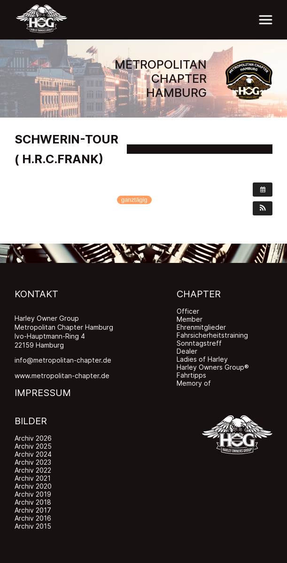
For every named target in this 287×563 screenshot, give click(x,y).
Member (189, 319)
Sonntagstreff (199, 343)
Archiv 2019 (33, 494)
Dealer (187, 351)
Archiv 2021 (33, 478)
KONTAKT (36, 294)
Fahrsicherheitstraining (212, 335)
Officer (188, 311)
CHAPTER (199, 294)
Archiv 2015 (33, 526)
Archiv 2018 (33, 502)
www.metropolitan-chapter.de (62, 376)
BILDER (31, 421)
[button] (262, 208)
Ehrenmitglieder (201, 327)
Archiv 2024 (33, 454)
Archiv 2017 (33, 510)
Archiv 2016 (33, 518)
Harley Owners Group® (213, 367)
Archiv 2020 (33, 486)
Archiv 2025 (33, 446)
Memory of (194, 383)
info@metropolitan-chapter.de (63, 360)
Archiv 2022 (33, 470)
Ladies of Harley (202, 359)
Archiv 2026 (33, 438)
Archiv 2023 (33, 462)
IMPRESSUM (43, 392)
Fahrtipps (191, 375)
